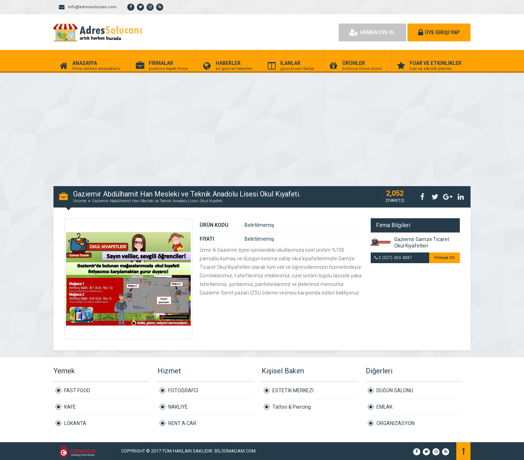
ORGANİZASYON (395, 423)
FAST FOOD (77, 390)
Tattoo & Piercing (291, 407)
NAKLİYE (178, 407)
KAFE (70, 407)
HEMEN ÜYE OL (372, 32)
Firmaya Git (444, 257)
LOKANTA (75, 423)
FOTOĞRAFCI (183, 390)
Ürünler (80, 201)
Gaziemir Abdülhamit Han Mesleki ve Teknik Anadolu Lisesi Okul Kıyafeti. (158, 201)
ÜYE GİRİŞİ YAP (439, 32)
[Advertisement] (214, 125)
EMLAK (384, 407)
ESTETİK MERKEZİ (293, 390)
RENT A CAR (182, 423)
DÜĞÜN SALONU (394, 390)
